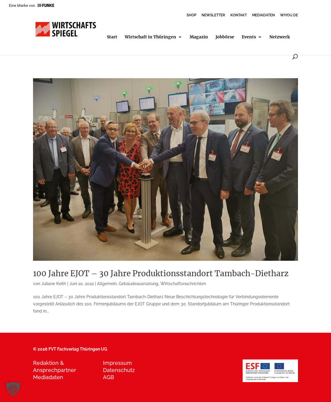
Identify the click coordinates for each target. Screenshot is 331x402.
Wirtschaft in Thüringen (150, 37)
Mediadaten (48, 377)
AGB (108, 377)
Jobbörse (225, 37)
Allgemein (107, 283)
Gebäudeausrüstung (138, 283)
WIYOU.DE (289, 15)
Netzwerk (279, 37)
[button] (13, 389)
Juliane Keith (53, 283)
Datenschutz (119, 370)
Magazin (199, 37)
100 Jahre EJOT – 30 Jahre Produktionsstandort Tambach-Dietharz (160, 273)
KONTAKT (238, 15)
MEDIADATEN (263, 15)
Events (249, 37)
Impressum (117, 363)
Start (112, 37)
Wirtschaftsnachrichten (183, 283)
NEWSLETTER (213, 15)
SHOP (191, 15)
